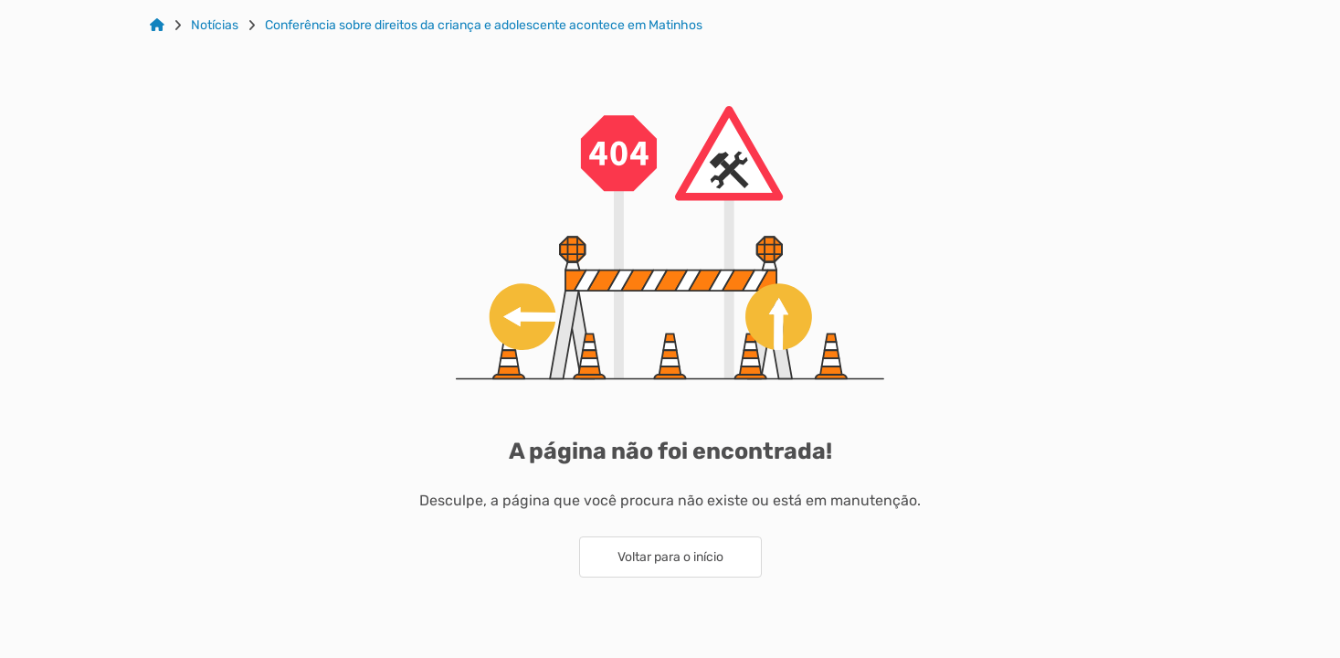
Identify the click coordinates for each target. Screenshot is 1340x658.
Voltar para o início (670, 557)
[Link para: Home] (157, 25)
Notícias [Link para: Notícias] (214, 25)
